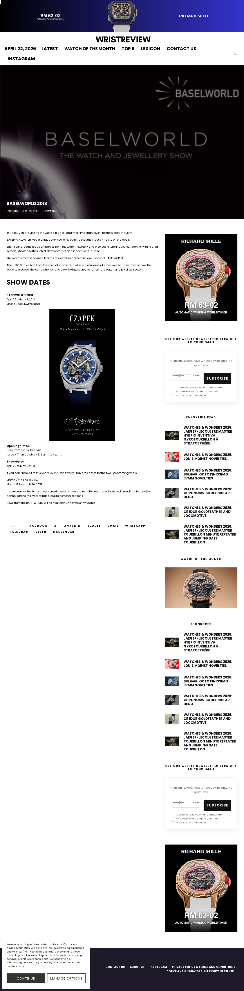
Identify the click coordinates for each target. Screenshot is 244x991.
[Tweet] (55, 526)
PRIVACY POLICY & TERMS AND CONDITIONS (203, 967)
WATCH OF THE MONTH (89, 49)
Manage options (66, 978)
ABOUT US (137, 967)
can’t (18, 473)
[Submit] (94, 526)
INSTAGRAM (21, 59)
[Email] (113, 526)
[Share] (37, 526)
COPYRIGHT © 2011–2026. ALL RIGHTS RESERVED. (200, 971)
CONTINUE (26, 978)
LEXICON (150, 49)
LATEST (50, 49)
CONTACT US (181, 49)
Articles (13, 211)
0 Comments (49, 211)
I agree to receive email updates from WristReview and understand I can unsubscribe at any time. (197, 391)
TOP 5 (128, 49)
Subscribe (217, 378)
